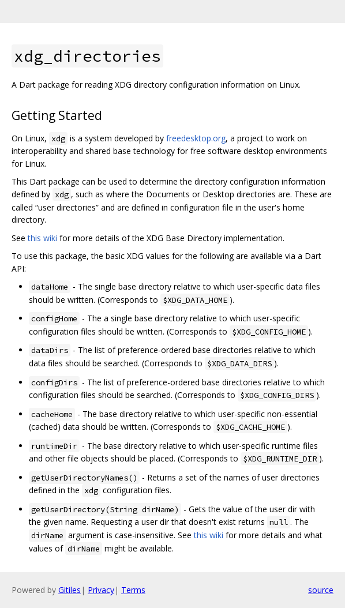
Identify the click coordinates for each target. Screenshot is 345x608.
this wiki (42, 237)
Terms (133, 589)
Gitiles (69, 589)
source (320, 589)
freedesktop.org (196, 138)
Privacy (101, 589)
